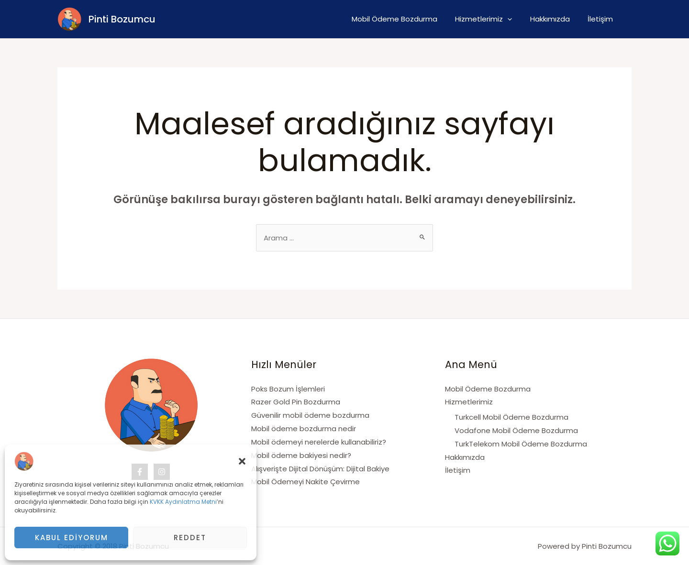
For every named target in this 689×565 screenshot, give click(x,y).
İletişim (602, 19)
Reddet (190, 537)
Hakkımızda (555, 19)
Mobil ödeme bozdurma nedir (303, 429)
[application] (516, 19)
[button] (242, 461)
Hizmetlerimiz (492, 19)
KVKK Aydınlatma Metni (183, 502)
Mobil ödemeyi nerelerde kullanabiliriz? (318, 442)
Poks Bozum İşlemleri (288, 389)
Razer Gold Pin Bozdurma (295, 402)
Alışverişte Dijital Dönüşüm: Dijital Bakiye (320, 469)
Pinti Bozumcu (122, 19)
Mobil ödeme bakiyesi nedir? (301, 455)
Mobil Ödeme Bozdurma (407, 19)
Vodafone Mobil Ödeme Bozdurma (516, 430)
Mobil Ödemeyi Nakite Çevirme (305, 482)
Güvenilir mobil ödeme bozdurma (310, 415)
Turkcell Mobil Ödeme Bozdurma (511, 417)
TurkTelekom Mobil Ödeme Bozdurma (521, 444)
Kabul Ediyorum (71, 537)
